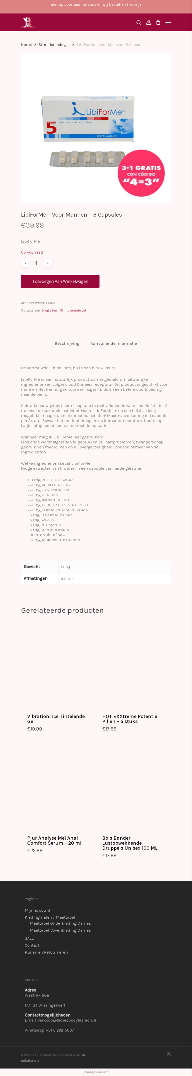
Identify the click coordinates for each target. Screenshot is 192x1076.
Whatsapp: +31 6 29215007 (49, 1030)
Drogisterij (50, 310)
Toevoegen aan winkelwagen (60, 281)
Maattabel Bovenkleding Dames (60, 930)
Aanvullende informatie (113, 343)
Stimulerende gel (54, 44)
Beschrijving (67, 343)
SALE (29, 938)
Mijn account (37, 910)
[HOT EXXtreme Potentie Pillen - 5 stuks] (132, 663)
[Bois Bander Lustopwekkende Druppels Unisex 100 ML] (132, 785)
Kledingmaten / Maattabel (50, 917)
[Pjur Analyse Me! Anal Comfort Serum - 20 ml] (57, 785)
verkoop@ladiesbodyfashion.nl (67, 1020)
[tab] (67, 343)
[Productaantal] (36, 263)
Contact (32, 945)
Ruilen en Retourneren (46, 952)
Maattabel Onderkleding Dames (60, 923)
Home (26, 44)
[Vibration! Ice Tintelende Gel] (57, 663)
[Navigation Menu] (168, 22)
